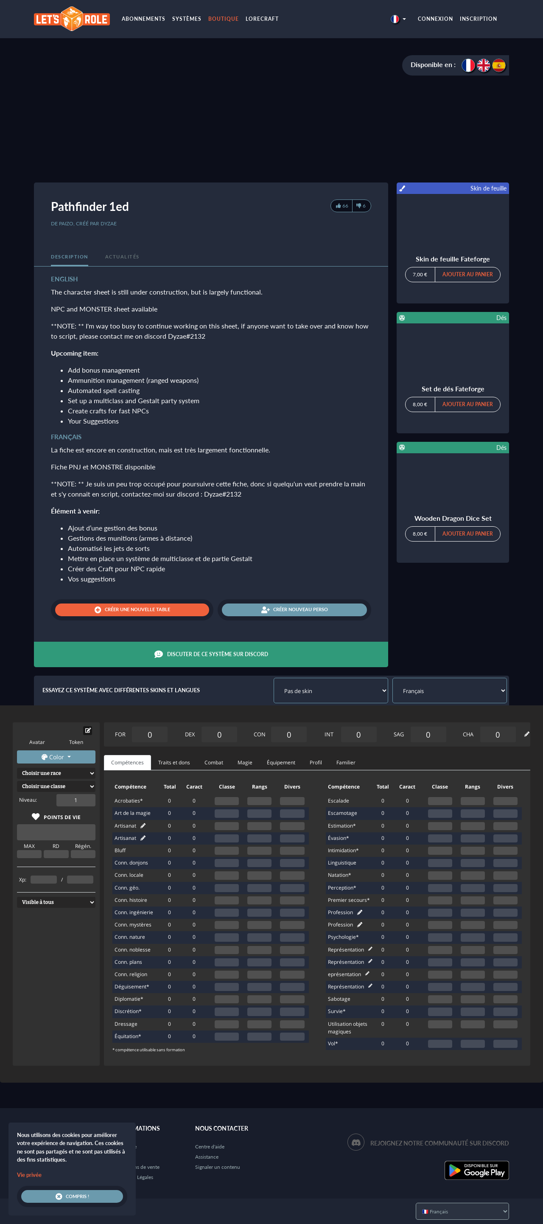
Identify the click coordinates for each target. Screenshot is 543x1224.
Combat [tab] (213, 762)
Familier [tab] (345, 762)
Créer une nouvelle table (132, 609)
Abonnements (143, 19)
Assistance (206, 1157)
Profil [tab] (316, 762)
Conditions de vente (137, 1167)
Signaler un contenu (217, 1167)
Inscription (478, 19)
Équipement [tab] (281, 762)
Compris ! (72, 1196)
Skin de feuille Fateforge (453, 259)
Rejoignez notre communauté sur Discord (439, 1143)
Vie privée (29, 1174)
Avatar (37, 742)
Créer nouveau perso (294, 609)
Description (69, 256)
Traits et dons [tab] (174, 762)
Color (54, 757)
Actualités (122, 256)
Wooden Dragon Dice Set (453, 518)
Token (76, 742)
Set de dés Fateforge (453, 389)
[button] (398, 19)
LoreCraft (262, 19)
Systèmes (187, 19)
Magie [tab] (245, 762)
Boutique (223, 19)
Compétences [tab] (127, 762)
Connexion (435, 19)
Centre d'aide (209, 1146)
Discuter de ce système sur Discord (211, 654)
